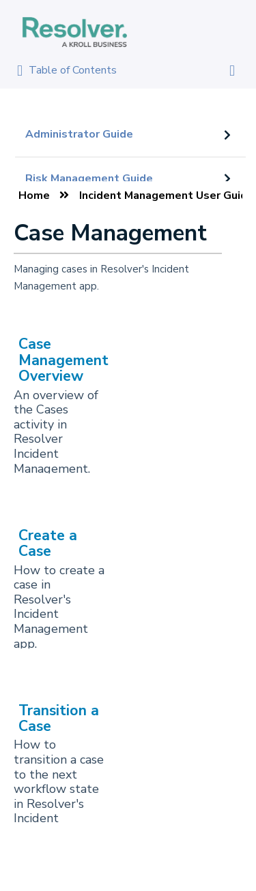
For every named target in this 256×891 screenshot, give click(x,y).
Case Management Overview (63, 360)
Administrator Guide (79, 134)
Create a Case (47, 543)
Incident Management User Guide (166, 195)
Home (34, 195)
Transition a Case (58, 718)
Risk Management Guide (89, 178)
